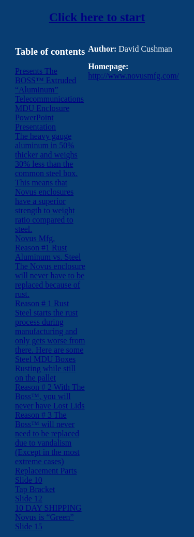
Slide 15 (28, 526)
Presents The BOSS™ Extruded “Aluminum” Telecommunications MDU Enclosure (49, 90)
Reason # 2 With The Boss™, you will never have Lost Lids (50, 396)
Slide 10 (28, 480)
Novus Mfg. (35, 238)
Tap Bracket (35, 489)
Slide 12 (28, 498)
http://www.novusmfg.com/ (133, 75)
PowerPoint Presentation (35, 122)
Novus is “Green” (44, 517)
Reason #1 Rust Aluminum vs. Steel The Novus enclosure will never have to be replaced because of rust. (50, 270)
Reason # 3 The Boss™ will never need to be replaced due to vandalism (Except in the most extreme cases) (47, 438)
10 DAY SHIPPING (48, 507)
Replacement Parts (46, 470)
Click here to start (97, 17)
